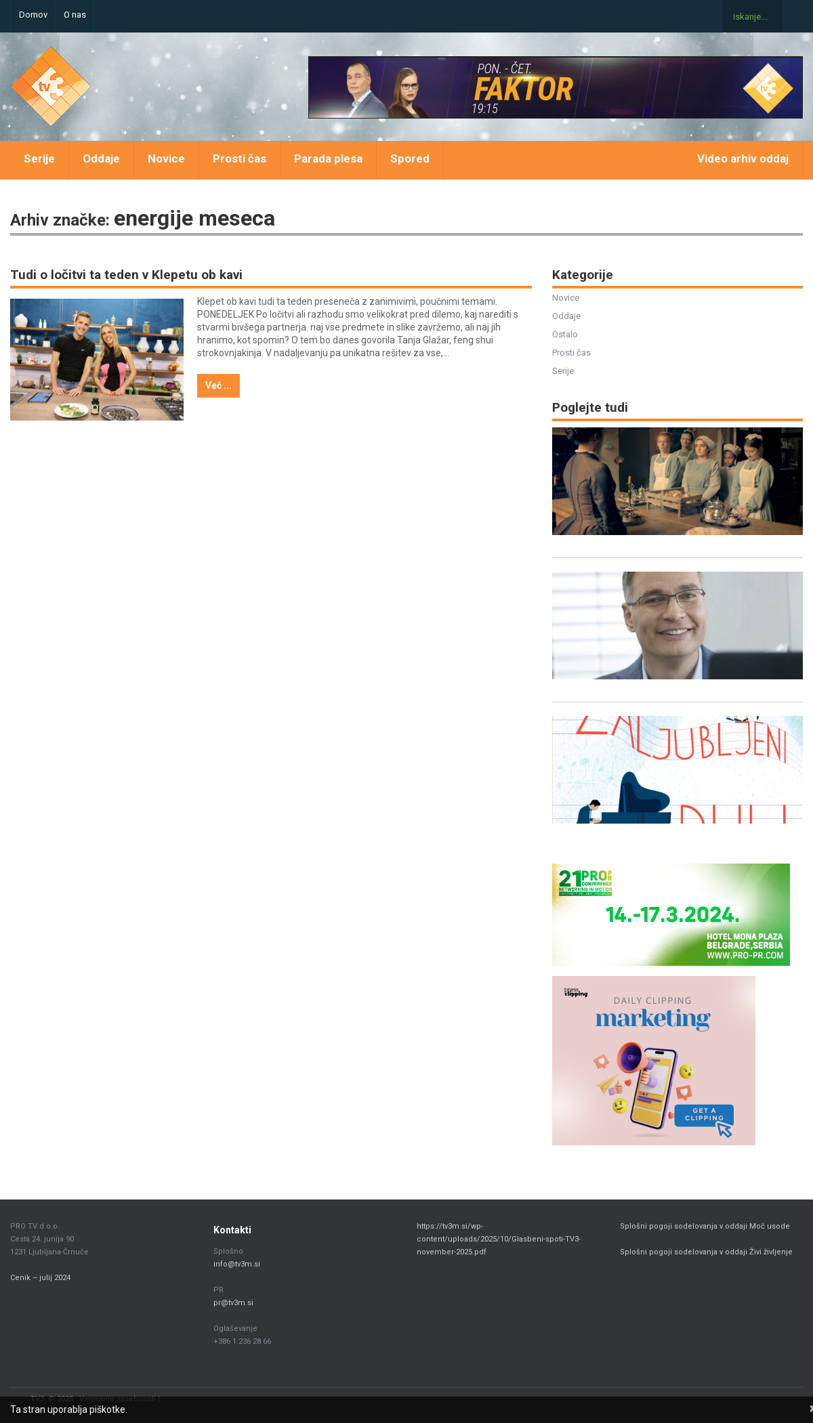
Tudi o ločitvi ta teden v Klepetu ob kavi (126, 274)
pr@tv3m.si (233, 1302)
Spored (410, 158)
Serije (39, 158)
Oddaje (101, 158)
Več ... (218, 385)
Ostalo (565, 334)
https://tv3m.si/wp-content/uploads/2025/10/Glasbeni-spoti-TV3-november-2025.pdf (499, 1239)
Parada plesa (328, 158)
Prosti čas (239, 158)
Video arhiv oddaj (743, 158)
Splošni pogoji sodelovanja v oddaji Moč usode (706, 1226)
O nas (75, 14)
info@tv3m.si (236, 1264)
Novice (166, 158)
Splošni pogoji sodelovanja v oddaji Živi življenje (706, 1252)
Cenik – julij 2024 (40, 1277)
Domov (33, 14)
